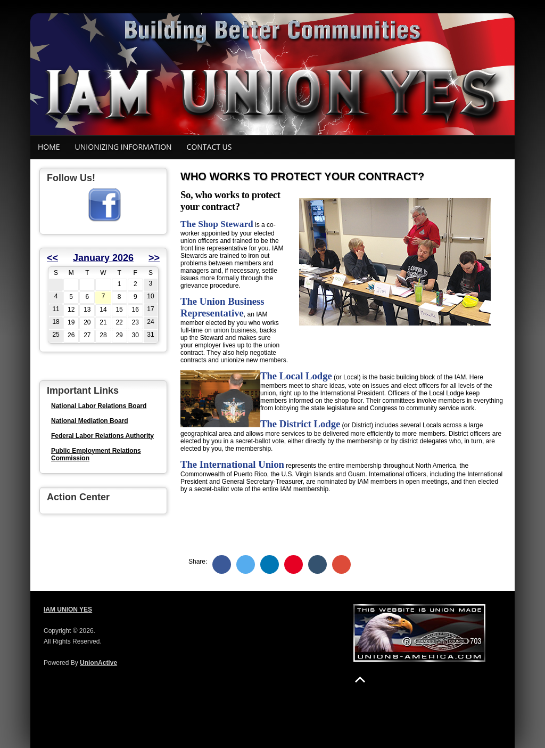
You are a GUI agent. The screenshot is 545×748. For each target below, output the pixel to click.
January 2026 (103, 258)
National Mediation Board (89, 421)
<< (52, 258)
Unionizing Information (123, 147)
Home (49, 147)
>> (154, 258)
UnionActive (98, 662)
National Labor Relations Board (98, 406)
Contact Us (209, 147)
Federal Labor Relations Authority (102, 436)
